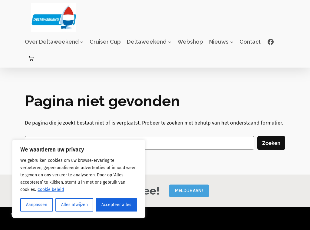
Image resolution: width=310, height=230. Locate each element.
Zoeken (271, 143)
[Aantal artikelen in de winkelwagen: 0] (31, 58)
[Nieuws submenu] (231, 42)
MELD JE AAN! (189, 190)
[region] (78, 179)
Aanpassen (36, 204)
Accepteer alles (116, 204)
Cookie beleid (51, 189)
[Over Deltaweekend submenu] (81, 42)
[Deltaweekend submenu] (169, 42)
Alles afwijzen (74, 204)
